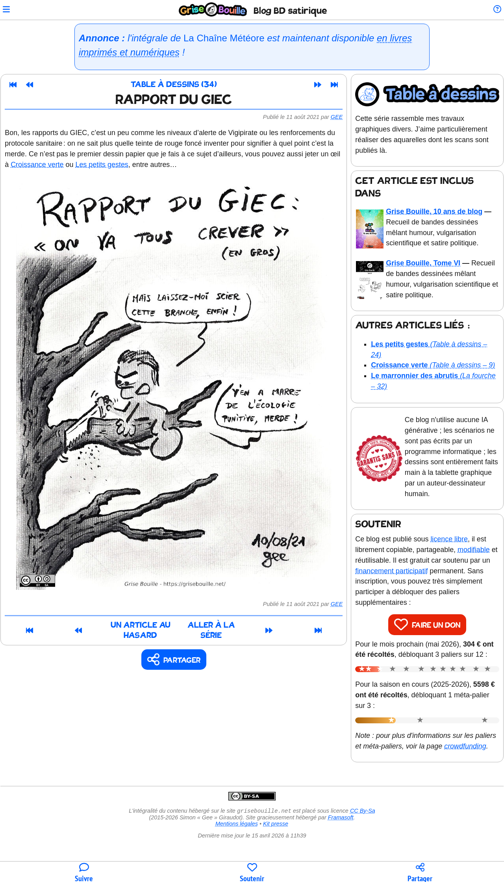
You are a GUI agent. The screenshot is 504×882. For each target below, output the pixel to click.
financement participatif (405, 580)
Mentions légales (236, 855)
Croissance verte (40, 165)
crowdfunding (380, 776)
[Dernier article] (338, 84)
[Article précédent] (33, 84)
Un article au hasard (111, 626)
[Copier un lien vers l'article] (177, 651)
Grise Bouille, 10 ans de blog (436, 210)
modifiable (477, 559)
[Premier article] (16, 84)
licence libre (452, 548)
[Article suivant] (321, 84)
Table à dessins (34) (177, 85)
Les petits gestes (105, 165)
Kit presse (275, 855)
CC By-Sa (362, 842)
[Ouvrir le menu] (9, 10)
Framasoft (341, 848)
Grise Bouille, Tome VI (425, 262)
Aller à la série (247, 626)
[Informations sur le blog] (494, 10)
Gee (340, 117)
